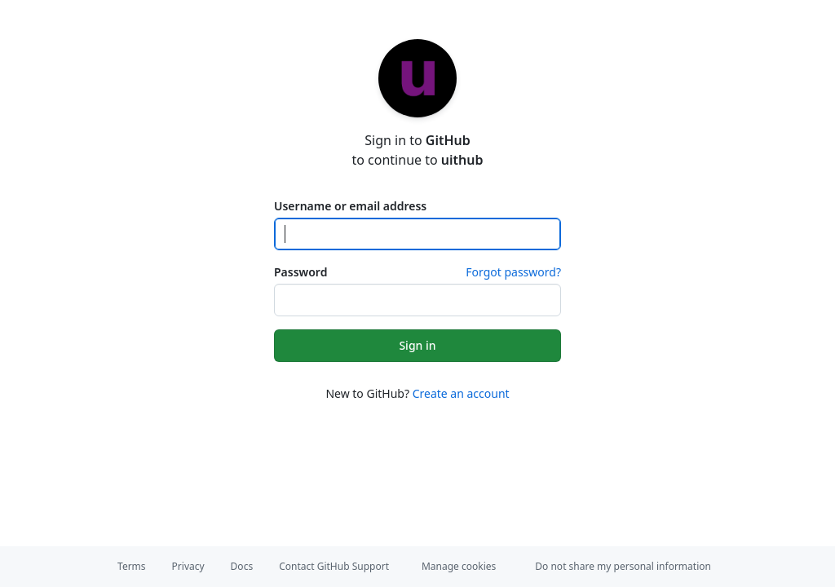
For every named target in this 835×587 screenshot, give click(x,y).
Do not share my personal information (623, 566)
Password (300, 272)
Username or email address (350, 206)
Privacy (188, 566)
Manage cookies (459, 566)
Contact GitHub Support (334, 566)
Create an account (461, 393)
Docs (242, 566)
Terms (131, 566)
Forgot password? (513, 272)
